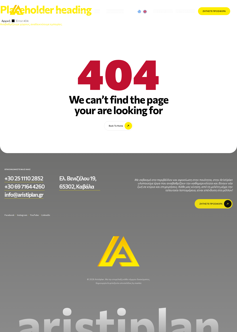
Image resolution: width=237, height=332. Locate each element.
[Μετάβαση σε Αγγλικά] (146, 11)
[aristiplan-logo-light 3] (16, 11)
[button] (163, 11)
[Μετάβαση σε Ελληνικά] (140, 11)
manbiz (138, 283)
